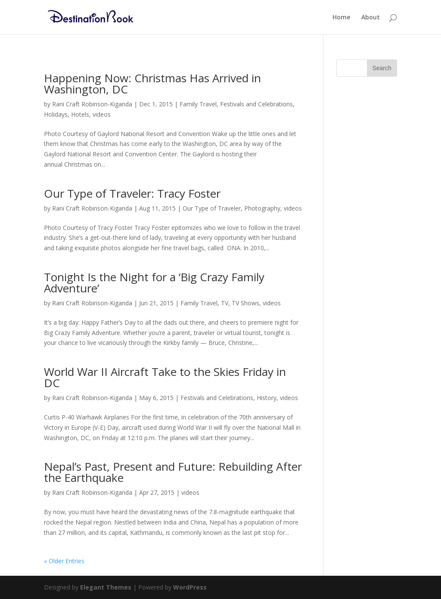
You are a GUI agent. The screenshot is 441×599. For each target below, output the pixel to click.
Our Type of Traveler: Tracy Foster (132, 193)
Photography (262, 208)
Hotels (80, 114)
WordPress (190, 587)
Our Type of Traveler (212, 208)
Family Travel (198, 104)
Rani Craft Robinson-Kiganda (92, 104)
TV (224, 303)
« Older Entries (64, 561)
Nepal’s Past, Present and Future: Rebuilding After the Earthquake (173, 472)
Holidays (56, 114)
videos (102, 114)
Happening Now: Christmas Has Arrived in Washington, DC (152, 83)
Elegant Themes (105, 587)
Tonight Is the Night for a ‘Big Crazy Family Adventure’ (154, 282)
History (266, 398)
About (370, 17)
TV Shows (245, 303)
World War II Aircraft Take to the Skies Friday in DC (165, 377)
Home (341, 17)
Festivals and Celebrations (256, 104)
